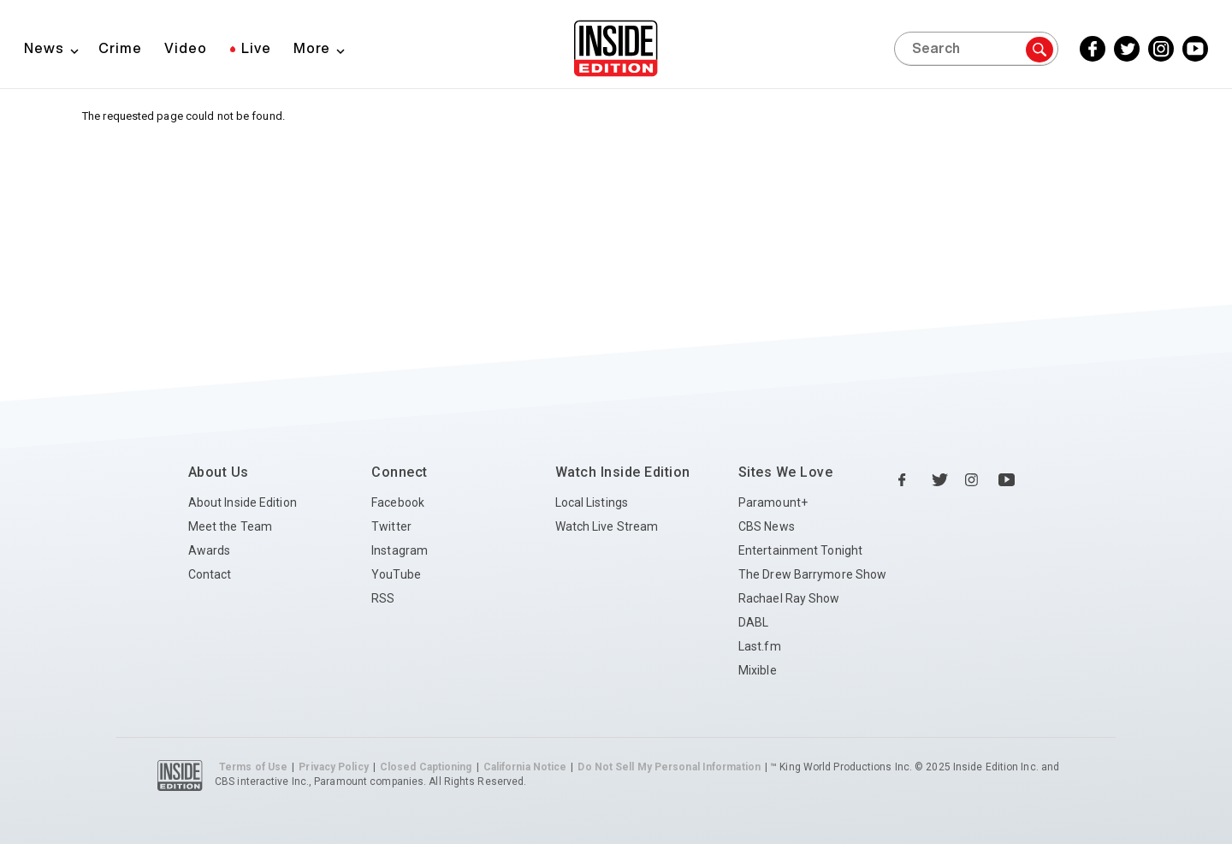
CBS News (766, 526)
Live (256, 48)
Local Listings (591, 502)
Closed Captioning (426, 767)
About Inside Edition (242, 502)
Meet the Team (230, 526)
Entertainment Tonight (800, 550)
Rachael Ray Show (789, 598)
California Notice (525, 767)
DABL (753, 622)
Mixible (757, 670)
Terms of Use (253, 767)
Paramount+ (773, 502)
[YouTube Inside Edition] (1195, 49)
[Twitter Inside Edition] (1127, 49)
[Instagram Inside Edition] (1161, 49)
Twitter (391, 526)
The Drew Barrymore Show (812, 574)
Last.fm (759, 646)
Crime (120, 48)
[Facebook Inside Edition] (1092, 49)
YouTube (396, 574)
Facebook (397, 502)
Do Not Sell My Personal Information (669, 767)
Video (185, 48)
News (44, 48)
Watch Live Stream (607, 526)
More (311, 48)
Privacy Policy (333, 767)
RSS (382, 598)
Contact (210, 574)
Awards (209, 550)
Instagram (399, 550)
